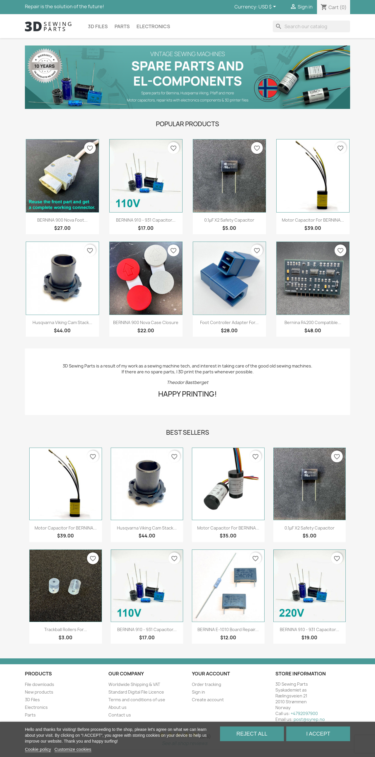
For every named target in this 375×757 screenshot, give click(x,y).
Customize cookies (72, 749)
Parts (122, 26)
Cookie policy (38, 749)
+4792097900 (304, 713)
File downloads (39, 684)
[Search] (311, 26)
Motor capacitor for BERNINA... (313, 220)
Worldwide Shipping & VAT (134, 684)
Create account (208, 699)
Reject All (251, 734)
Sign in (198, 692)
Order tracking (206, 684)
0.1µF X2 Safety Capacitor (229, 220)
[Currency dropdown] (268, 7)
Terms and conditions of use (136, 699)
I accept (318, 734)
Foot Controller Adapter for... (229, 322)
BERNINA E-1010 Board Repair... (228, 629)
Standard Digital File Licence (136, 692)
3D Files (98, 26)
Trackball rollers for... (65, 629)
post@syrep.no (309, 719)
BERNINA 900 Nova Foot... (62, 220)
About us (117, 707)
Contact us (119, 715)
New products (39, 692)
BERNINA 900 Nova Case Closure (145, 322)
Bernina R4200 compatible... (312, 322)
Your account (211, 673)
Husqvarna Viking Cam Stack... (62, 322)
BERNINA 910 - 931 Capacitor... (145, 220)
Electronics (153, 26)
